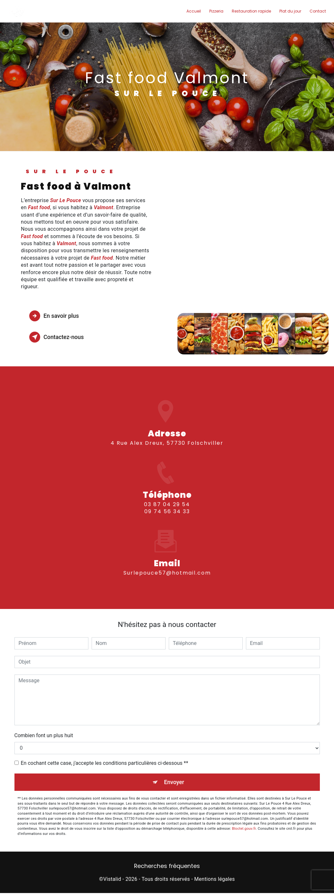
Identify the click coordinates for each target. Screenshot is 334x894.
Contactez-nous (60, 337)
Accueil (192, 11)
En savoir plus (57, 315)
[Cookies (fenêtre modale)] (2, 890)
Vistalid (112, 880)
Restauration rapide (250, 11)
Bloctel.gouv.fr (244, 829)
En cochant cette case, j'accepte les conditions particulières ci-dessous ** (104, 763)
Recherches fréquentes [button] (167, 867)
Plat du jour (289, 11)
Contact (316, 11)
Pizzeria (215, 11)
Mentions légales (214, 880)
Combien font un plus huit (43, 735)
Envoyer (174, 782)
